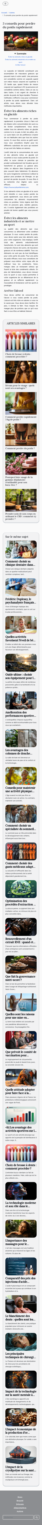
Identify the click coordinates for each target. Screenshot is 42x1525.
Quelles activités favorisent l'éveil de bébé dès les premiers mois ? (20, 640)
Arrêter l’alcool (20, 65)
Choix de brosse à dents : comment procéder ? (18, 355)
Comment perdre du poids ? (20, 448)
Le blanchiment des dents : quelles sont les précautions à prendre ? (20, 1319)
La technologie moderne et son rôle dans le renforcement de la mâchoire (20, 1208)
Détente (20, 1504)
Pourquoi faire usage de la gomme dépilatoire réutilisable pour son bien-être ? (19, 481)
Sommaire (21, 53)
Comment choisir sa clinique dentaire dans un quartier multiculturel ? (20, 566)
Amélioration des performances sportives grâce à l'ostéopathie (20, 716)
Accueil (4, 12)
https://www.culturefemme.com (16, 187)
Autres (12, 12)
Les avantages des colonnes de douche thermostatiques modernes (17, 755)
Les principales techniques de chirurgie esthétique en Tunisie (20, 1357)
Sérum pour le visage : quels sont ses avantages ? (19, 386)
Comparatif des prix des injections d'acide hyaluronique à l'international (20, 1283)
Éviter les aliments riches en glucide (20, 57)
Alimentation (20, 1508)
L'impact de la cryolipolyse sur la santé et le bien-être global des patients (21, 1472)
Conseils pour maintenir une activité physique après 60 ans (20, 791)
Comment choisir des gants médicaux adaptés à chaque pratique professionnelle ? (20, 868)
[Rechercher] (18, 1517)
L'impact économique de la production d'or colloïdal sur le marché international (20, 1434)
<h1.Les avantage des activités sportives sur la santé (20, 1131)
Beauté (20, 1500)
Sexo (20, 1497)
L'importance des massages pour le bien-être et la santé (18, 1244)
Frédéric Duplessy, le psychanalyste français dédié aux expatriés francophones (19, 604)
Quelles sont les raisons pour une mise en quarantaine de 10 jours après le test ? (19, 1019)
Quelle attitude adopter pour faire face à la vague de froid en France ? (20, 1095)
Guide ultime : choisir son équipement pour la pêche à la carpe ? (20, 678)
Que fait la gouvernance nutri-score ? (20, 978)
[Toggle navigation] (5, 4)
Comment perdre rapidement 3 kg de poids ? (20, 418)
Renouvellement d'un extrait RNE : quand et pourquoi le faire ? (19, 942)
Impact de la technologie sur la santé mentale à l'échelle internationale (20, 1395)
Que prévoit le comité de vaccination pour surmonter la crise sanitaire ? (20, 1057)
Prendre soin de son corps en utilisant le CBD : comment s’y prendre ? (20, 516)
